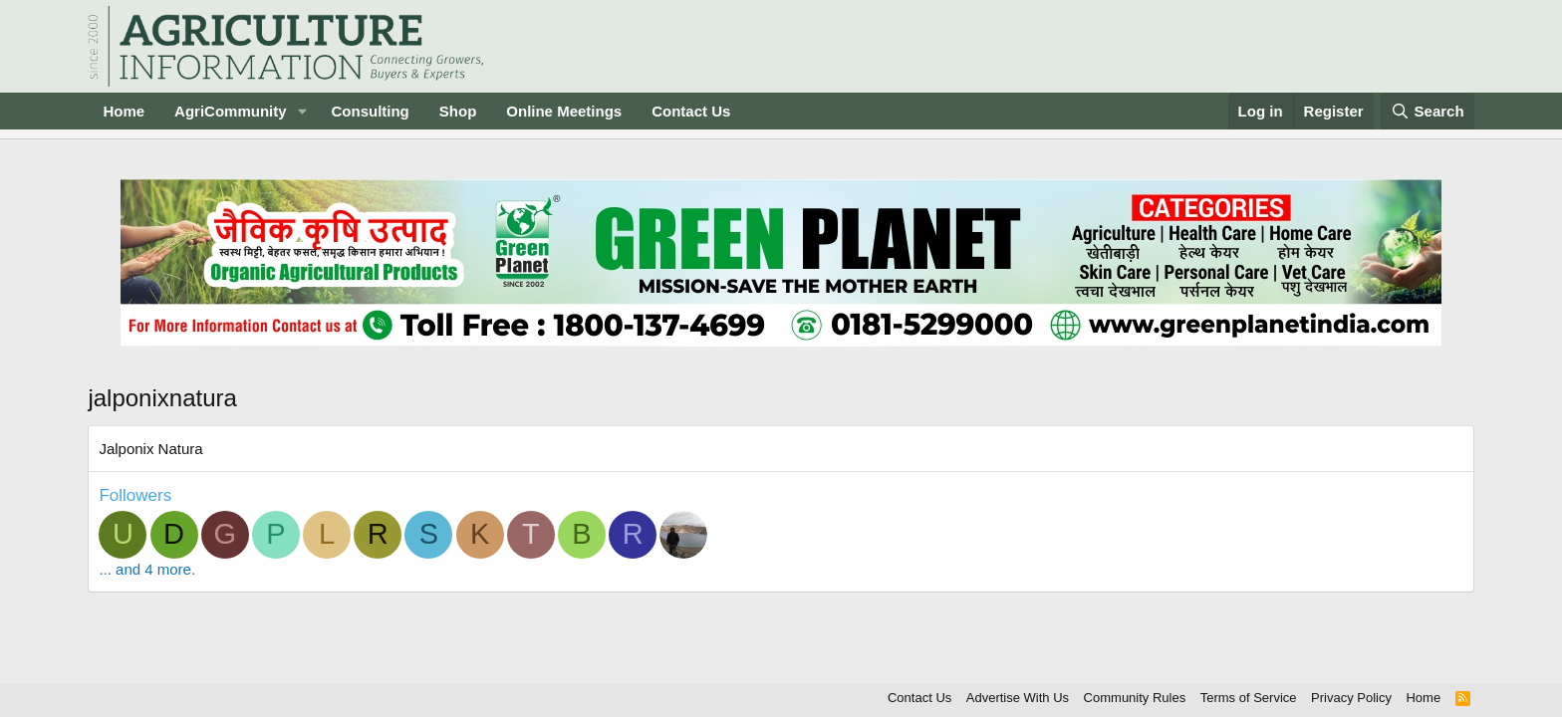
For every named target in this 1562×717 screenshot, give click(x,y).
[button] (302, 111)
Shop (458, 111)
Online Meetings (564, 111)
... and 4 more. (147, 569)
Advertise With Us (1017, 697)
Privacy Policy (1351, 697)
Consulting (369, 111)
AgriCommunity (230, 111)
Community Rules (1135, 697)
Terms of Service (1248, 697)
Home (123, 111)
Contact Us (690, 111)
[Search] (1427, 111)
